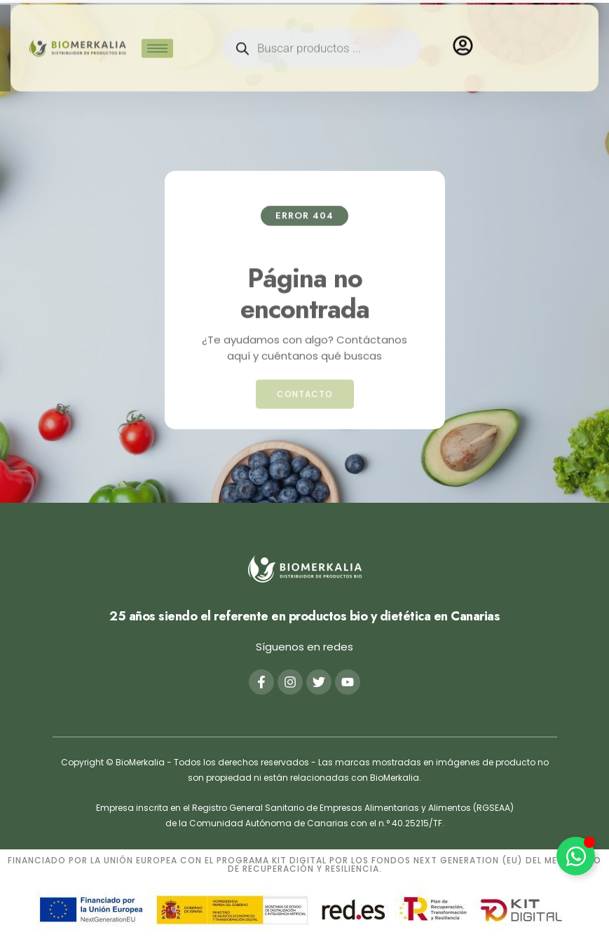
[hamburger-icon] (157, 40)
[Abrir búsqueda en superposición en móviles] (321, 41)
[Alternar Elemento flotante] (575, 856)
